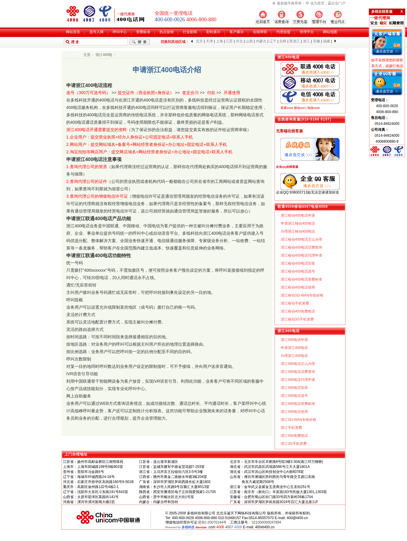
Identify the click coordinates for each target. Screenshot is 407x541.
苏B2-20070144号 (212, 522)
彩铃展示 (213, 32)
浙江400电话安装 (294, 388)
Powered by (186, 527)
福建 (326, 41)
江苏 (229, 41)
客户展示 (237, 32)
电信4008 (313, 108)
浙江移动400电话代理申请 (301, 255)
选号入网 (96, 32)
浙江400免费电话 (294, 436)
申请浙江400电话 (294, 348)
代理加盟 (283, 32)
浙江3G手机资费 (294, 444)
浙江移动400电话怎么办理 (301, 239)
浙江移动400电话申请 (298, 215)
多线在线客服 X (387, 11)
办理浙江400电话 (294, 356)
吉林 (282, 41)
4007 (229, 527)
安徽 (316, 41)
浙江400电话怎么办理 (298, 364)
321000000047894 (266, 522)
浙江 (306, 41)
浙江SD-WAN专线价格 (298, 420)
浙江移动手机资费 (295, 303)
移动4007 (300, 108)
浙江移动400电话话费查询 (301, 247)
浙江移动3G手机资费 (297, 319)
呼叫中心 (120, 32)
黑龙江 (294, 41)
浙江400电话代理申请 (298, 380)
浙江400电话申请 (294, 340)
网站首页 (73, 32)
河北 (239, 41)
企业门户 (338, 3)
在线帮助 (260, 32)
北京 (199, 41)
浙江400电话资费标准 (298, 404)
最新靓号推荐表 (289, 3)
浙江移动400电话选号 (298, 271)
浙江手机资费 (291, 428)
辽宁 (273, 41)
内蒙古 (261, 41)
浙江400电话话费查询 (298, 372)
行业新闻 (190, 32)
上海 (219, 41)
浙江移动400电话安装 (298, 263)
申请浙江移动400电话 (298, 223)
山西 (249, 41)
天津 (209, 41)
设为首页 (317, 3)
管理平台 (307, 32)
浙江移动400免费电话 (298, 311)
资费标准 (143, 32)
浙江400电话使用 (294, 412)
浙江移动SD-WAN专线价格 (302, 295)
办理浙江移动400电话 (298, 231)
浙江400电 (104, 55)
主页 (87, 55)
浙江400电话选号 (294, 396)
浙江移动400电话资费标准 (301, 279)
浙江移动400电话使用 (298, 287)
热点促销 (166, 32)
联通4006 (287, 108)
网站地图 (330, 32)
